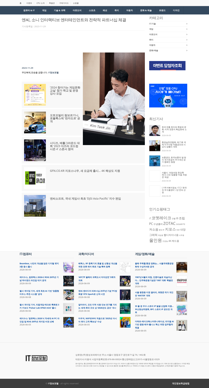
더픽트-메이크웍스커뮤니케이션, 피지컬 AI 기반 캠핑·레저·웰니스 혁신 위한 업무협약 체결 (154, 324)
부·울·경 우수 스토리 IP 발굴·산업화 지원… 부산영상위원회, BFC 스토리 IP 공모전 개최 (154, 309)
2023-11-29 (27, 67)
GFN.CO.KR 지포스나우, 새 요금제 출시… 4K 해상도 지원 (85, 171)
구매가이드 (64, 3)
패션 (105, 10)
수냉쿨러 (158, 224)
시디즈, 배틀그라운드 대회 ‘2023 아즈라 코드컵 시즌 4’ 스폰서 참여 (65, 146)
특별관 (52, 3)
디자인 (176, 10)
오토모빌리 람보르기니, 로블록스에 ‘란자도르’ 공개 (65, 118)
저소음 (153, 229)
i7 (150, 218)
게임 (44, 10)
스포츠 (92, 10)
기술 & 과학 (59, 10)
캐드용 (175, 241)
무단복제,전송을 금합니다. (34, 72)
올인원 (155, 240)
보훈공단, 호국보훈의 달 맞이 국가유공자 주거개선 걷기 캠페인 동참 (174, 159)
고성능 (165, 241)
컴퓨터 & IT (29, 10)
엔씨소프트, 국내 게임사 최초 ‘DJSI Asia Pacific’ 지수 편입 (85, 198)
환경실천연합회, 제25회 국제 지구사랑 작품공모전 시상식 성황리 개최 (174, 144)
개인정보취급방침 (180, 383)
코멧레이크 (161, 217)
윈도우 (161, 229)
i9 (177, 218)
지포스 (170, 229)
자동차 (129, 10)
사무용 (181, 235)
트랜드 (162, 10)
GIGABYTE (180, 224)
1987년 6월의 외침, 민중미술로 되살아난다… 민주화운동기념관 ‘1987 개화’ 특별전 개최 (154, 280)
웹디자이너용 (171, 235)
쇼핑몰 (76, 3)
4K (170, 241)
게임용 (160, 235)
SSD (178, 230)
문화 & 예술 (146, 10)
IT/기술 (152, 23)
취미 (117, 10)
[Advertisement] (74, 40)
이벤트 (29, 3)
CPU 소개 (41, 3)
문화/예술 (153, 50)
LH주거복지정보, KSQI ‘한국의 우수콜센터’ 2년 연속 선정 (174, 189)
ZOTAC (169, 223)
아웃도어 (77, 10)
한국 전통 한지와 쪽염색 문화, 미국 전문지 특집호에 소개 (174, 129)
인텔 (173, 218)
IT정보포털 (53, 72)
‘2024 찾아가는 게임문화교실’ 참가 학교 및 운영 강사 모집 (65, 90)
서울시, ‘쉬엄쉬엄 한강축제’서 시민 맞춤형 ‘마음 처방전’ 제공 (174, 174)
